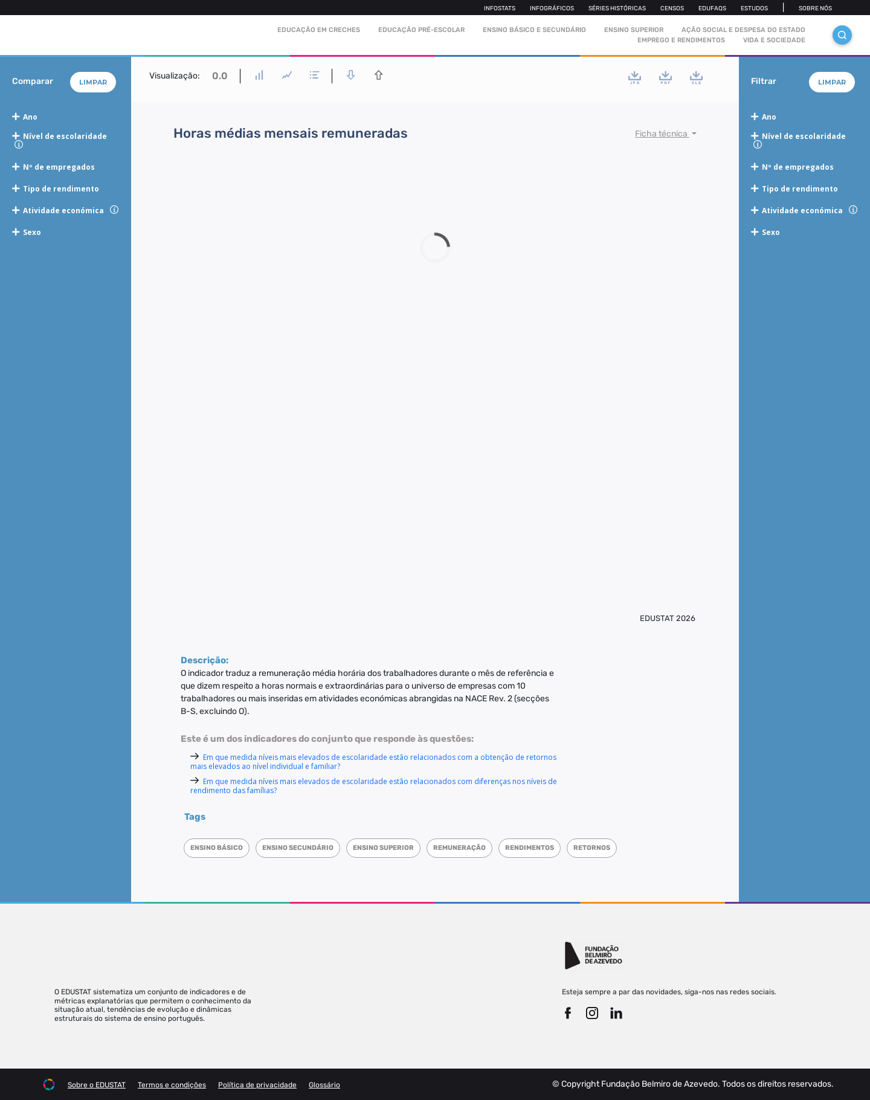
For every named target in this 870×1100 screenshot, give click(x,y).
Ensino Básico (216, 848)
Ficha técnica (662, 134)
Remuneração (459, 848)
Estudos (754, 8)
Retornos (591, 848)
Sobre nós (815, 8)
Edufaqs (712, 8)
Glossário (324, 1085)
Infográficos (552, 8)
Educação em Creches (318, 30)
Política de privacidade (257, 1085)
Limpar (93, 82)
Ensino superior (383, 848)
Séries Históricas (617, 8)
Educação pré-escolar (421, 30)
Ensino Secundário (298, 848)
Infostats (499, 8)
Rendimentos (529, 848)
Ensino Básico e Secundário (534, 30)
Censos (672, 8)
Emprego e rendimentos (681, 40)
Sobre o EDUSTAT (97, 1085)
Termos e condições (172, 1085)
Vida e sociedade (774, 40)
